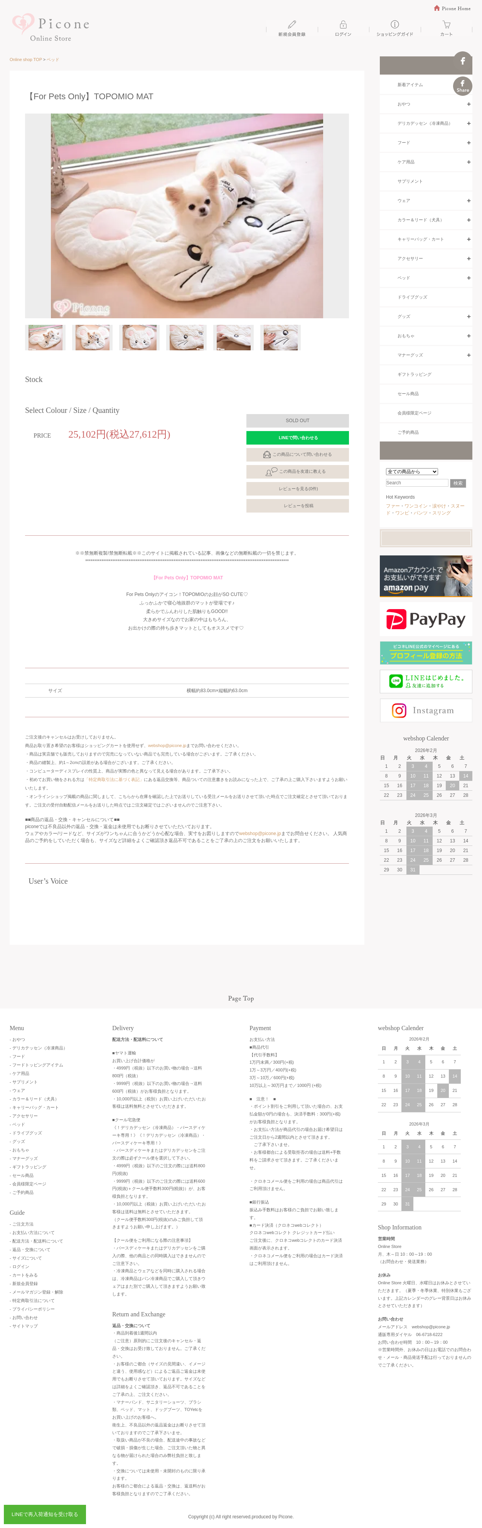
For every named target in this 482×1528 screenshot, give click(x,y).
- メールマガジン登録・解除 (36, 1292)
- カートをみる (24, 1275)
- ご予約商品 (22, 1192)
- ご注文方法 (22, 1224)
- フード (17, 1056)
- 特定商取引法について (32, 1300)
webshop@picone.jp (167, 745)
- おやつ (17, 1039)
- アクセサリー (24, 1116)
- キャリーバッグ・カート (34, 1107)
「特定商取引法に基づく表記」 (114, 779)
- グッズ (17, 1141)
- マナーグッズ (24, 1158)
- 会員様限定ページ (28, 1184)
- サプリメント (24, 1082)
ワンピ (402, 513)
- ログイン (19, 1266)
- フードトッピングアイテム (36, 1065)
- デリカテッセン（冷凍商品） (38, 1048)
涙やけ (439, 506)
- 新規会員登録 (24, 1283)
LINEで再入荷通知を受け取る (45, 1514)
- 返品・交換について (30, 1249)
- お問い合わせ (24, 1317)
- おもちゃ (19, 1150)
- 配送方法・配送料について (36, 1241)
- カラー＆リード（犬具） (34, 1099)
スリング (441, 513)
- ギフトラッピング (28, 1167)
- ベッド (17, 1124)
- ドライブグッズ (26, 1133)
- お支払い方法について (32, 1232)
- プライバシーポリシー (32, 1309)
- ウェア (17, 1090)
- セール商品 (22, 1175)
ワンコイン (416, 506)
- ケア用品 (19, 1073)
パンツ (421, 513)
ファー (393, 506)
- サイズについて (26, 1258)
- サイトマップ (24, 1326)
